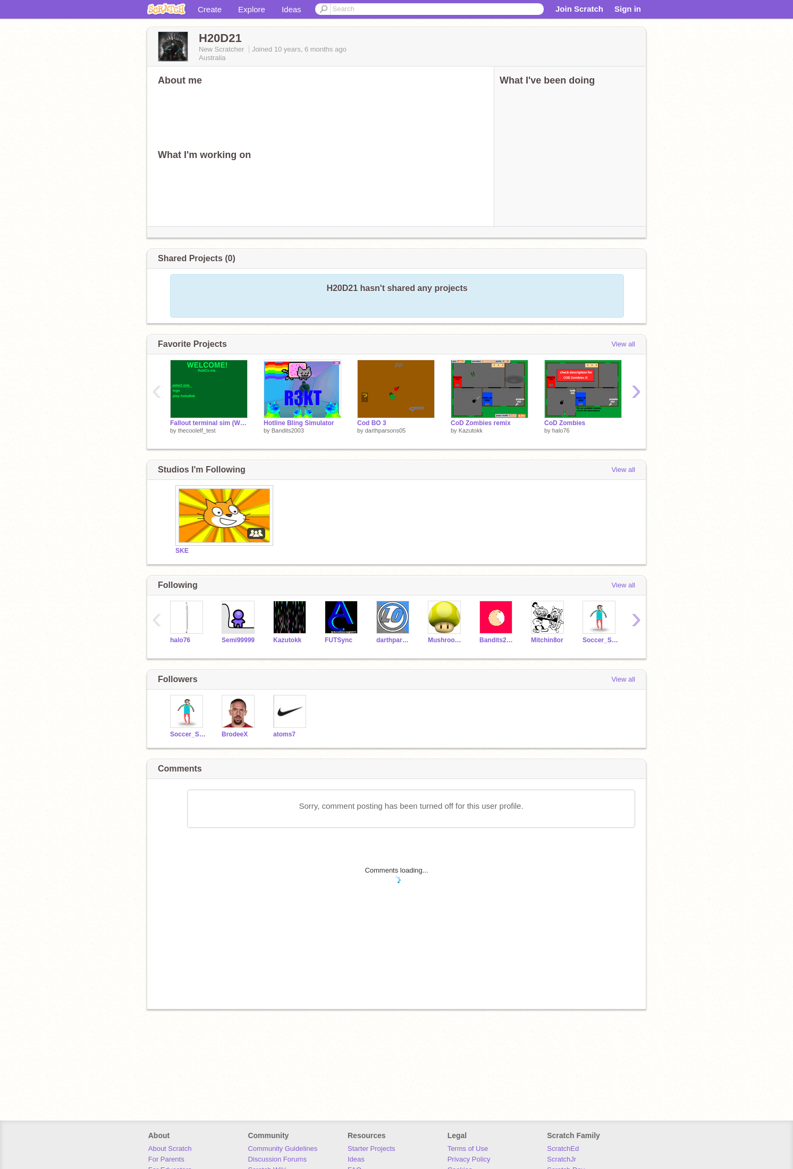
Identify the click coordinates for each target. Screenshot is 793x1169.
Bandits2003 (288, 430)
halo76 (561, 430)
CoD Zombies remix (481, 423)
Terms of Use (468, 1149)
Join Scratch (579, 8)
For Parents (166, 1159)
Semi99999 (238, 640)
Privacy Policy (469, 1159)
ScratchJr (561, 1159)
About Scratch (170, 1149)
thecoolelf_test (197, 430)
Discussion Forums (277, 1159)
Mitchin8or (547, 640)
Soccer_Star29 (600, 640)
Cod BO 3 (371, 423)
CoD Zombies (564, 423)
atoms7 (284, 734)
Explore (251, 9)
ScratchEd (563, 1149)
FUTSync (338, 640)
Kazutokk (471, 430)
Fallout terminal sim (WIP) (209, 423)
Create (210, 9)
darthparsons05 (385, 430)
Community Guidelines (282, 1149)
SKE (182, 550)
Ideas (291, 9)
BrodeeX (235, 734)
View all (623, 344)
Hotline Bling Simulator (299, 423)
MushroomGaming (445, 640)
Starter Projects (371, 1149)
